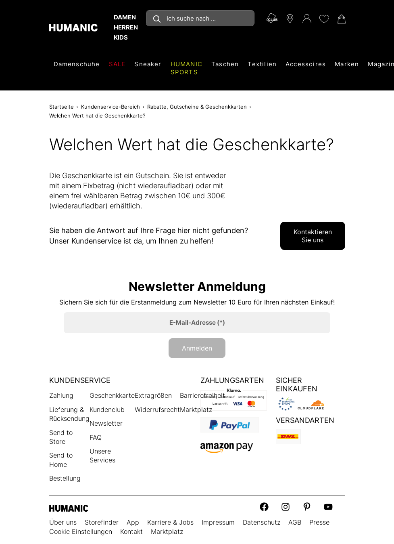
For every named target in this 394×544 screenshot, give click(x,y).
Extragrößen (153, 395)
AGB (294, 522)
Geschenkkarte (112, 395)
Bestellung (65, 478)
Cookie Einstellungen (80, 531)
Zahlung (61, 395)
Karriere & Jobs (170, 522)
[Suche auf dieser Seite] (200, 18)
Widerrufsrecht (157, 409)
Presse (319, 522)
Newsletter (106, 423)
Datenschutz (261, 522)
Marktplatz (196, 409)
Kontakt (131, 531)
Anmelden (197, 348)
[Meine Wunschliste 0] (323, 19)
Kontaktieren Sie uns (313, 236)
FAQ (96, 437)
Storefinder (102, 522)
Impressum (218, 522)
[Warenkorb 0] (340, 19)
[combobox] (200, 18)
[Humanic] (68, 507)
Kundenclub (107, 409)
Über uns (63, 522)
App (133, 522)
